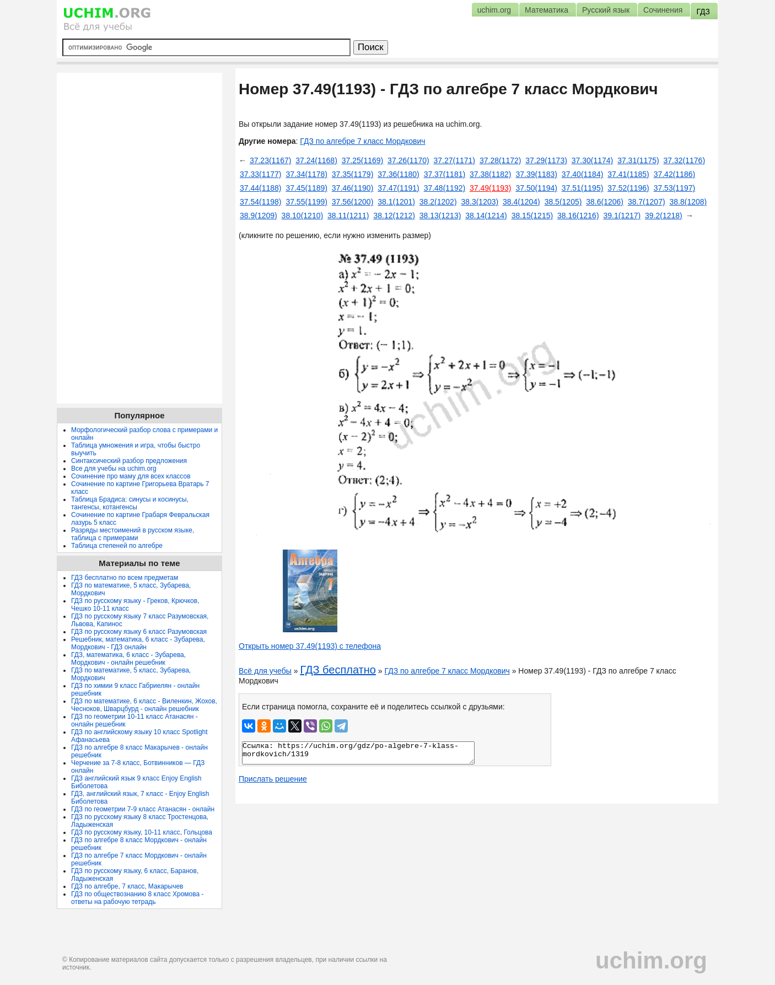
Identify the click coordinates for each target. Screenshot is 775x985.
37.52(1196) (628, 188)
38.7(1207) (646, 201)
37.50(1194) (536, 188)
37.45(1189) (306, 188)
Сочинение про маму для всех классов (131, 476)
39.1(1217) (622, 215)
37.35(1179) (353, 174)
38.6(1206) (604, 201)
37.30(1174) (592, 160)
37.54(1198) (261, 201)
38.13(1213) (440, 215)
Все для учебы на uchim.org (114, 468)
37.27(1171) (455, 160)
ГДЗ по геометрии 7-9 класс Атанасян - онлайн (142, 809)
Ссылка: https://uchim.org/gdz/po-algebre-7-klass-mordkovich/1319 (358, 753)
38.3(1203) (479, 201)
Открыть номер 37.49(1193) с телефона (310, 646)
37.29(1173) (546, 160)
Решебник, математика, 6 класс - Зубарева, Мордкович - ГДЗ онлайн (138, 643)
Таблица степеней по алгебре (117, 546)
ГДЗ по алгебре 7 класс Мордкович (362, 141)
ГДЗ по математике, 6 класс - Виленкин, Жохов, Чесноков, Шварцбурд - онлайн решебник (144, 705)
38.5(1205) (563, 201)
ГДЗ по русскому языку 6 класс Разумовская (139, 632)
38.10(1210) (303, 215)
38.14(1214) (486, 215)
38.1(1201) (396, 201)
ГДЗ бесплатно (338, 670)
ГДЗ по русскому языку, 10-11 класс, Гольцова (141, 832)
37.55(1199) (306, 201)
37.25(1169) (363, 160)
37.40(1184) (583, 174)
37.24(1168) (316, 160)
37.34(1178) (306, 174)
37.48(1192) (445, 188)
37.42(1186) (675, 174)
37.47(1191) (398, 188)
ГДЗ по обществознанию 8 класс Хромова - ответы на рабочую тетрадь (137, 898)
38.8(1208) (688, 201)
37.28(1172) (500, 160)
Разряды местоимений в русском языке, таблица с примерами (132, 534)
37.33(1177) (261, 174)
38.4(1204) (521, 201)
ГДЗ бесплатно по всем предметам (124, 578)
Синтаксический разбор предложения (129, 461)
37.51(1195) (583, 188)
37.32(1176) (685, 160)
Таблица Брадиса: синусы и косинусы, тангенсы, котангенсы (130, 503)
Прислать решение (273, 778)
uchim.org (651, 960)
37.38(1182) (491, 174)
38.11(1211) (348, 215)
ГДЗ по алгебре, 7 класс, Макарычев (127, 886)
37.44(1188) (261, 188)
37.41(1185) (628, 174)
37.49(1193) (491, 188)
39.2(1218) (663, 215)
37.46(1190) (353, 188)
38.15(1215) (532, 215)
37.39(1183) (536, 174)
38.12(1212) (394, 215)
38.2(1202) (438, 201)
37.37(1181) (445, 174)
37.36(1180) (398, 174)
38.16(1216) (578, 215)
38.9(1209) (258, 215)
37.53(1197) (675, 188)
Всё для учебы (265, 670)
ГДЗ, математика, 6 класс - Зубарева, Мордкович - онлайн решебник (128, 658)
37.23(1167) (271, 160)
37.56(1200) (353, 201)
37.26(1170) (408, 160)
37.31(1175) (638, 160)
